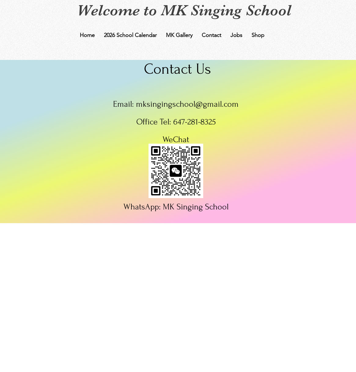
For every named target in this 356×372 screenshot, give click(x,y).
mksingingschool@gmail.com (187, 104)
